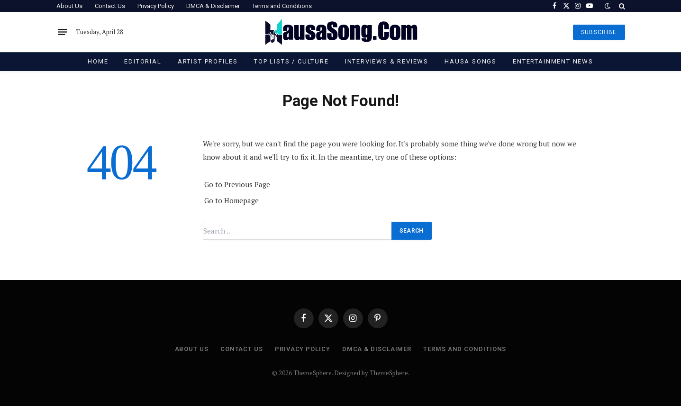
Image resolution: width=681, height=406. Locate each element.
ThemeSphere (389, 373)
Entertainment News (553, 61)
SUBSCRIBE (599, 32)
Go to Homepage (231, 200)
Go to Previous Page (237, 184)
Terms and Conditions (282, 5)
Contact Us (110, 5)
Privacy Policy (155, 5)
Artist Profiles (208, 61)
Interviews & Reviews (386, 61)
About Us (69, 5)
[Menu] (62, 32)
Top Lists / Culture (291, 61)
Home (98, 61)
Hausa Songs (471, 61)
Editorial (142, 61)
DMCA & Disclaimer (213, 5)
